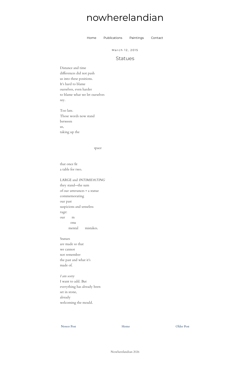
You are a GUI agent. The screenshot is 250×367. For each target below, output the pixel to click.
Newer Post (68, 326)
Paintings (136, 38)
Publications (113, 38)
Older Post (182, 326)
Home (91, 38)
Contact (157, 38)
